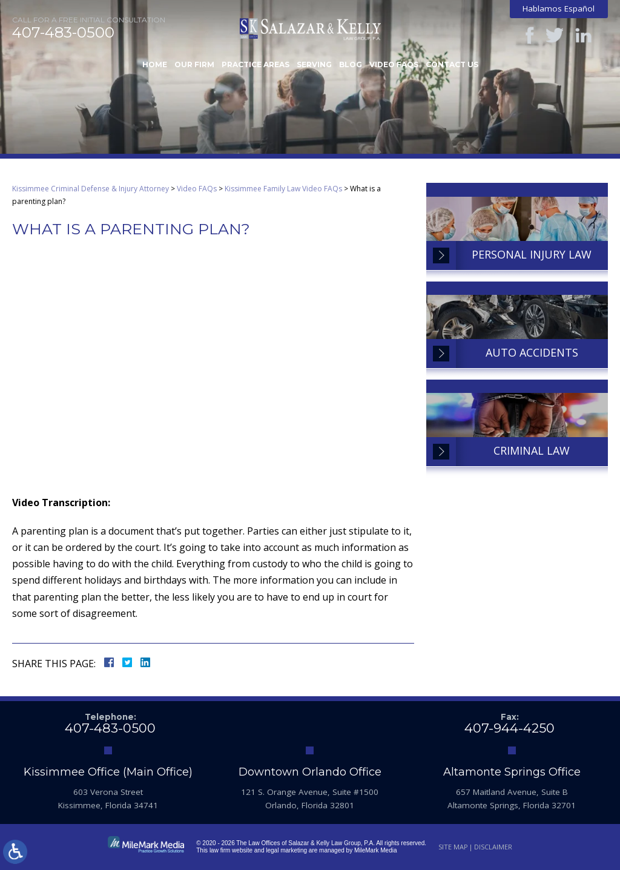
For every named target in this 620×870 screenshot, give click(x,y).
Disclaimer (493, 846)
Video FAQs (393, 64)
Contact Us (452, 64)
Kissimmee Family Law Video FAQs (283, 188)
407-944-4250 (509, 728)
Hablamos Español (559, 8)
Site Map (453, 846)
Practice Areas (255, 64)
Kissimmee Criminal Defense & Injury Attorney (90, 188)
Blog (350, 64)
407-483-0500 (63, 32)
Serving (314, 64)
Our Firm (194, 64)
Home (154, 64)
